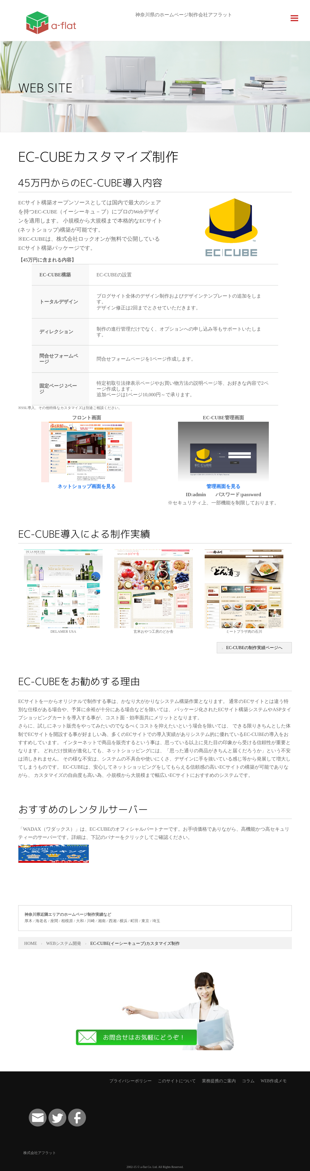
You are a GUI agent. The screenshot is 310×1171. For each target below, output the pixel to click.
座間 (54, 921)
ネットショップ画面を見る (87, 486)
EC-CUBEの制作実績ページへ (254, 647)
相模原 (67, 921)
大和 (80, 921)
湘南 (102, 921)
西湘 (113, 921)
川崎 (91, 921)
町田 (134, 921)
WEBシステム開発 (63, 943)
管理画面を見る (223, 486)
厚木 (28, 921)
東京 (145, 921)
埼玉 (156, 921)
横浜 (123, 921)
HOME (30, 943)
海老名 (41, 921)
